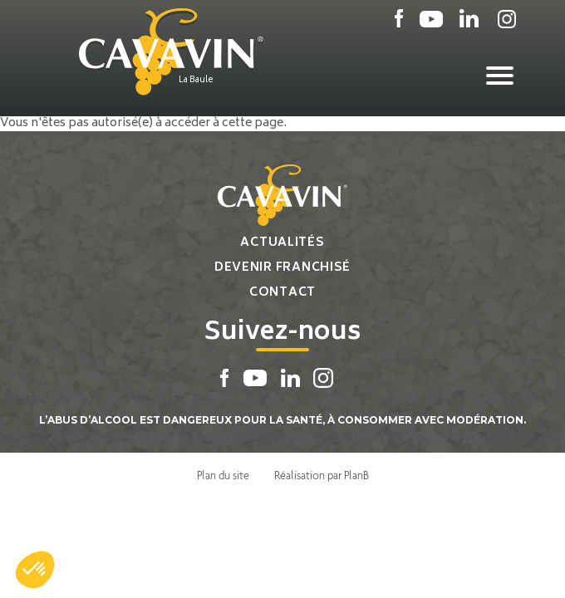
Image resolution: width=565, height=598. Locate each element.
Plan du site (223, 475)
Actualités (282, 243)
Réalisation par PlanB (321, 475)
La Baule (196, 80)
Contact (282, 292)
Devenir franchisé (282, 267)
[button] (35, 570)
